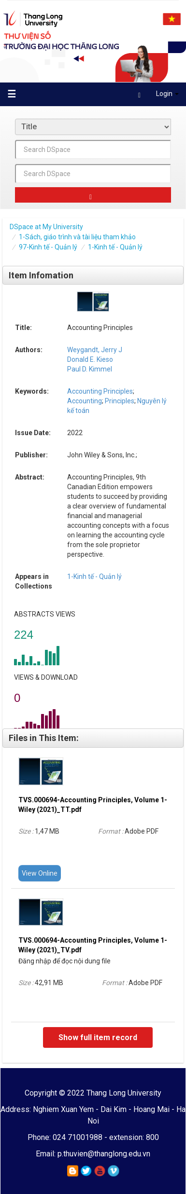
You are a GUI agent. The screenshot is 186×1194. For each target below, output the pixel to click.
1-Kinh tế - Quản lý (115, 247)
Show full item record (97, 1037)
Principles (118, 401)
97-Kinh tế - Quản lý (48, 247)
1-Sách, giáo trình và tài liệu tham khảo (77, 237)
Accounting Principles (100, 391)
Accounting (84, 401)
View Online (39, 873)
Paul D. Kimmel (89, 369)
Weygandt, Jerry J (94, 350)
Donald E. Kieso (90, 359)
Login (158, 95)
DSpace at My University (46, 227)
